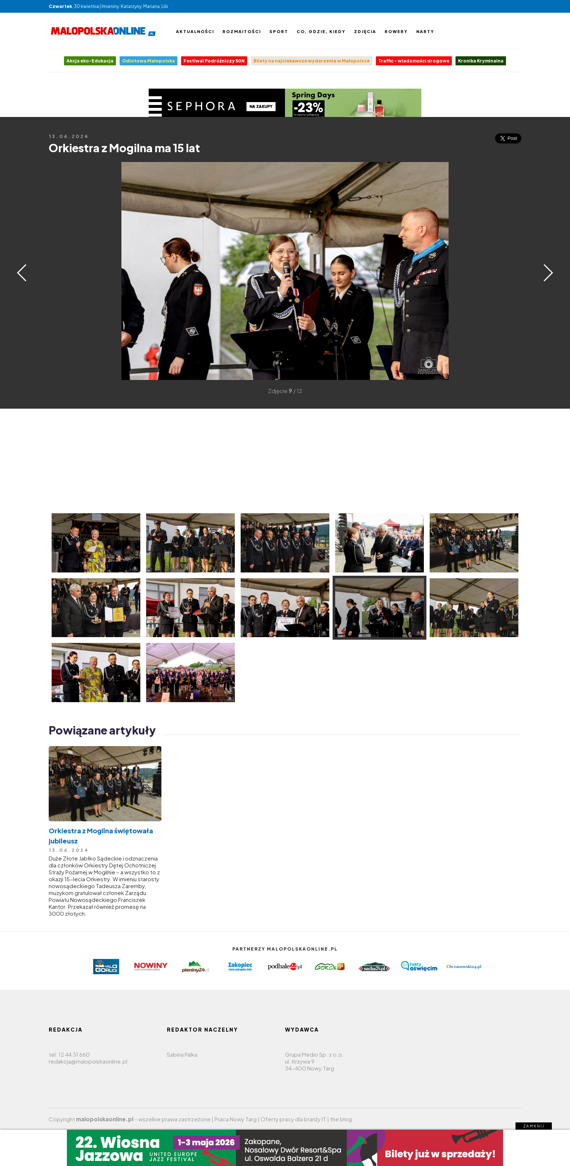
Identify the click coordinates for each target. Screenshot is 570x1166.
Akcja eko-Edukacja (90, 61)
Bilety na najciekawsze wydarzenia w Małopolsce (311, 61)
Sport (278, 31)
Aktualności (195, 31)
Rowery (396, 31)
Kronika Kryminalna (480, 61)
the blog (341, 1119)
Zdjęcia (365, 31)
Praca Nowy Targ (235, 1119)
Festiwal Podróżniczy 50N (214, 61)
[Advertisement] (59, 270)
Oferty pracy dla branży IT (293, 1119)
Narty (425, 31)
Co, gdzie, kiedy (321, 31)
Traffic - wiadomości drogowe (413, 61)
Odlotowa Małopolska (148, 61)
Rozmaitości (241, 31)
